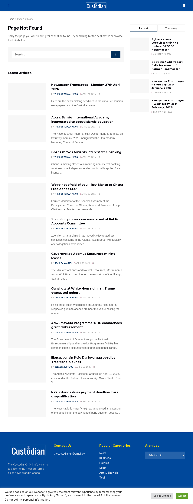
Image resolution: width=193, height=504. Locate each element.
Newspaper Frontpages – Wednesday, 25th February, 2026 (168, 104)
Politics (104, 462)
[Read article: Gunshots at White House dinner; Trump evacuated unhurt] (27, 300)
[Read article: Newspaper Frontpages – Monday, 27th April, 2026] (27, 96)
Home (11, 19)
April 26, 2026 (88, 127)
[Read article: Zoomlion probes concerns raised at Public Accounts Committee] (27, 230)
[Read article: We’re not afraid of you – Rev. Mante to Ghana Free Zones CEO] (27, 196)
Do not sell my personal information (27, 499)
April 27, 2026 (88, 94)
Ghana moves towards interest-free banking (86, 152)
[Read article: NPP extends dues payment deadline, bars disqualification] (27, 403)
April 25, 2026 (83, 367)
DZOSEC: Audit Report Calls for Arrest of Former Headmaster (167, 65)
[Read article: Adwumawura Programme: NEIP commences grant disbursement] (27, 334)
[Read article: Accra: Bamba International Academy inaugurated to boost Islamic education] (27, 128)
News (102, 453)
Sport (102, 467)
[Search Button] (184, 5)
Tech (102, 477)
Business (105, 457)
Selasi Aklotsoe (63, 367)
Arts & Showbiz (108, 472)
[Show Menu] (8, 5)
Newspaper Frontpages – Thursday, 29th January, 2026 (168, 84)
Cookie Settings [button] (162, 495)
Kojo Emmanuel (63, 263)
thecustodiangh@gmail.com (70, 453)
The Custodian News (66, 94)
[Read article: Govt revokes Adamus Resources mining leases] (27, 265)
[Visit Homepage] (96, 5)
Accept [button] (182, 495)
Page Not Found (25, 19)
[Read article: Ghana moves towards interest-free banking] (27, 163)
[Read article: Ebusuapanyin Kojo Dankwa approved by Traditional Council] (27, 369)
